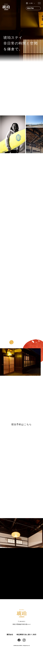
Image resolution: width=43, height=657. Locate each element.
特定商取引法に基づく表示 (26, 634)
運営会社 (10, 634)
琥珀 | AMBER (6, 7)
